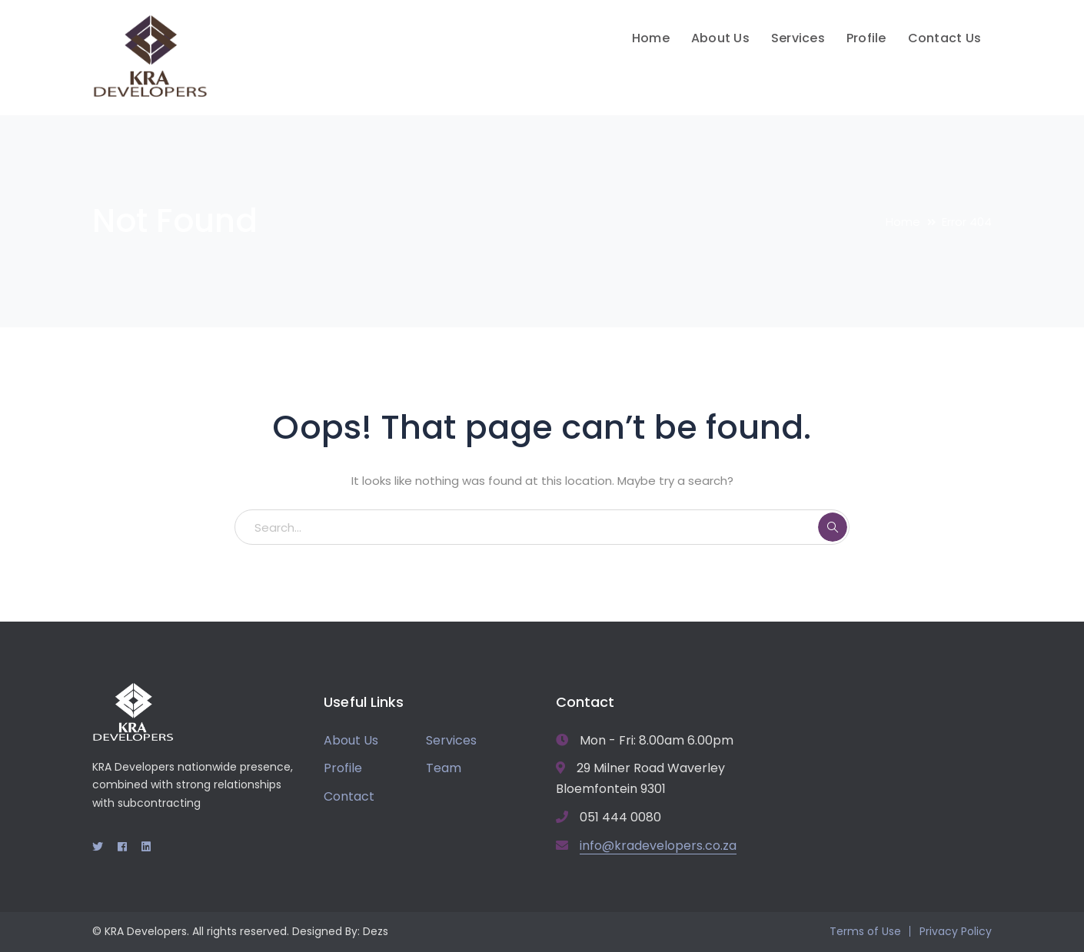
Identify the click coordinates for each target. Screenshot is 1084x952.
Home (903, 222)
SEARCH (832, 527)
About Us (351, 740)
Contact (349, 796)
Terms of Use (865, 931)
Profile (343, 768)
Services (451, 740)
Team (443, 768)
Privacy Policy (955, 931)
